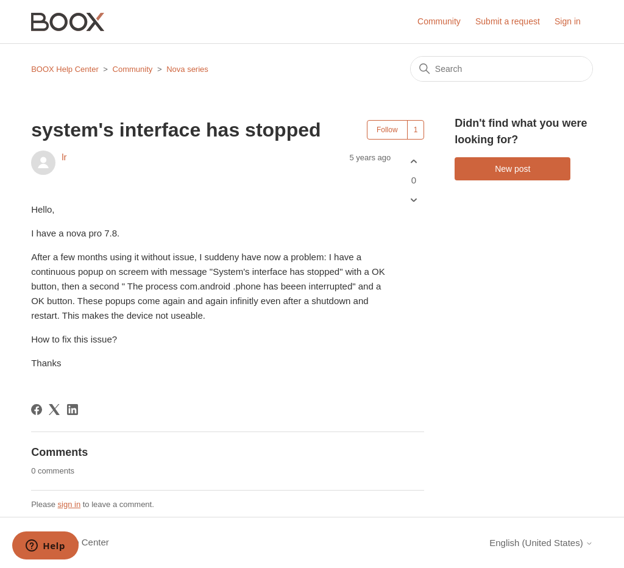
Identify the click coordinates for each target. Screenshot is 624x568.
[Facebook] (36, 409)
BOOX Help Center (65, 69)
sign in (69, 504)
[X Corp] (54, 409)
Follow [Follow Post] (387, 130)
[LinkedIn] (72, 409)
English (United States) (541, 543)
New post (512, 169)
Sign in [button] (568, 21)
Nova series (187, 69)
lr (64, 157)
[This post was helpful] (413, 161)
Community (439, 21)
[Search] (501, 69)
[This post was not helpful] (413, 200)
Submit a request (507, 21)
